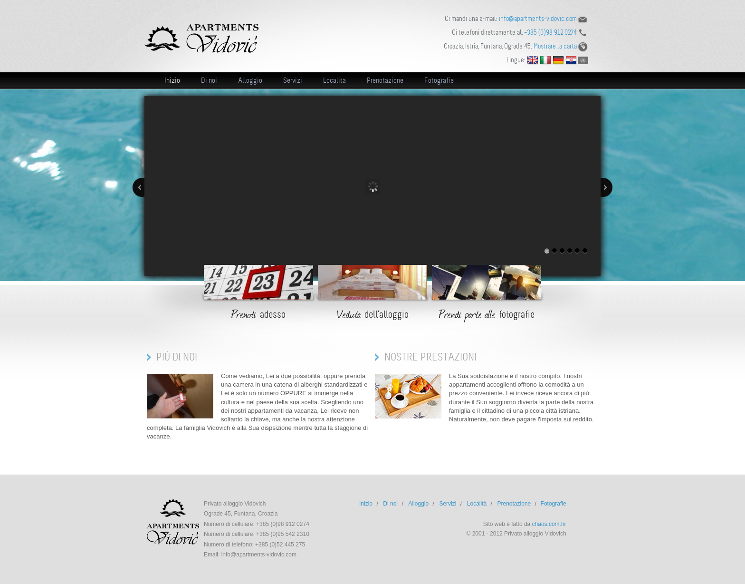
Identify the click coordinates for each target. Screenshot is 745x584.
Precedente (138, 187)
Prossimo (606, 187)
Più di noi (176, 357)
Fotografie (439, 80)
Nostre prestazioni (430, 357)
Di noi (209, 80)
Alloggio (250, 80)
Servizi (292, 80)
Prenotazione (385, 80)
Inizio (172, 80)
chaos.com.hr (549, 524)
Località (334, 80)
